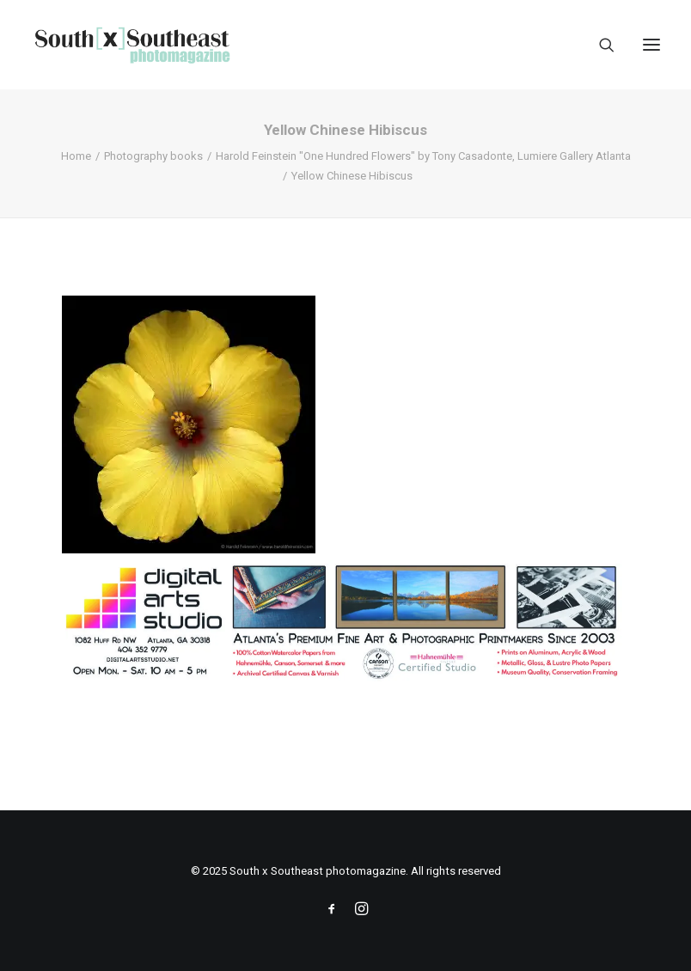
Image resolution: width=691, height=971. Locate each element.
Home (76, 156)
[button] (651, 44)
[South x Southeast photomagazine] (132, 44)
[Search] (599, 44)
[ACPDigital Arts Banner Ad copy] (345, 679)
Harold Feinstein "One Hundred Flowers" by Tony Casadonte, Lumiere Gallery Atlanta (423, 156)
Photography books (153, 156)
